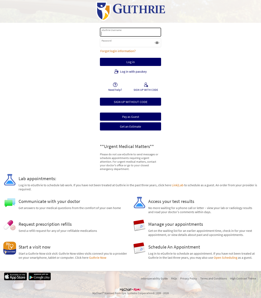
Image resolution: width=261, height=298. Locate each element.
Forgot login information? (118, 51)
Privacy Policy (188, 278)
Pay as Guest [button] (130, 117)
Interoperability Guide (154, 278)
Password (107, 40)
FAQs (174, 278)
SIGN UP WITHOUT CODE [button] (130, 102)
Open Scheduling (225, 257)
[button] (157, 42)
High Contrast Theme (243, 278)
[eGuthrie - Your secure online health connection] (130, 11)
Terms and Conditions (213, 278)
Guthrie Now (97, 257)
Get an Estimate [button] (130, 126)
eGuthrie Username (112, 30)
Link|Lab (178, 185)
